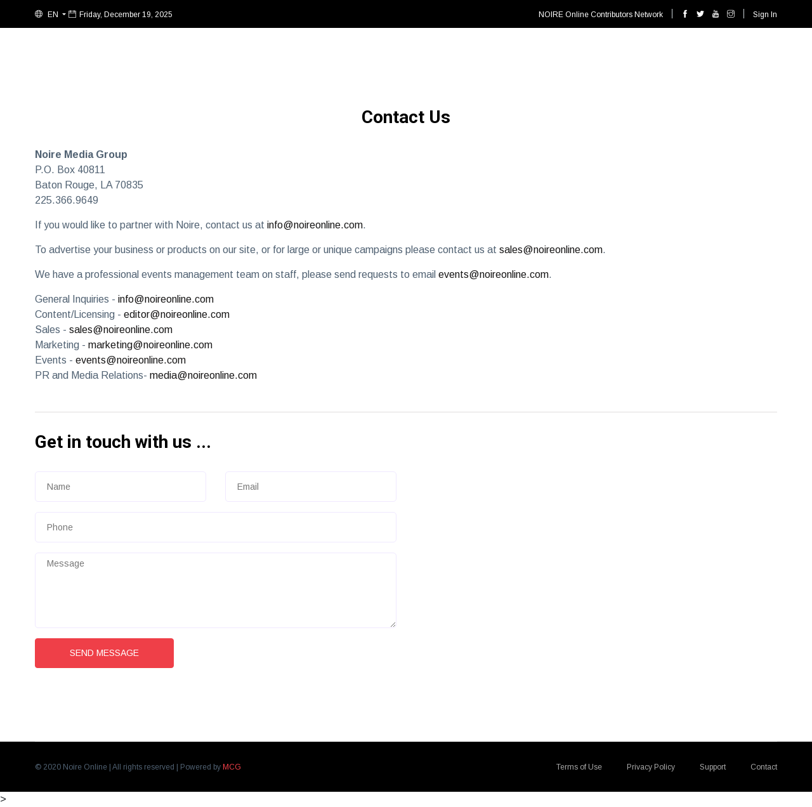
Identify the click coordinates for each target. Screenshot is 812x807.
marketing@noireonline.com (150, 344)
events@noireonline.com (493, 274)
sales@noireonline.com (551, 249)
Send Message (104, 653)
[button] (50, 14)
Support (713, 767)
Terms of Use (579, 767)
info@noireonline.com (315, 225)
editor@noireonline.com (177, 314)
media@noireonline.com (203, 375)
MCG (232, 767)
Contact (763, 767)
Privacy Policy (651, 767)
